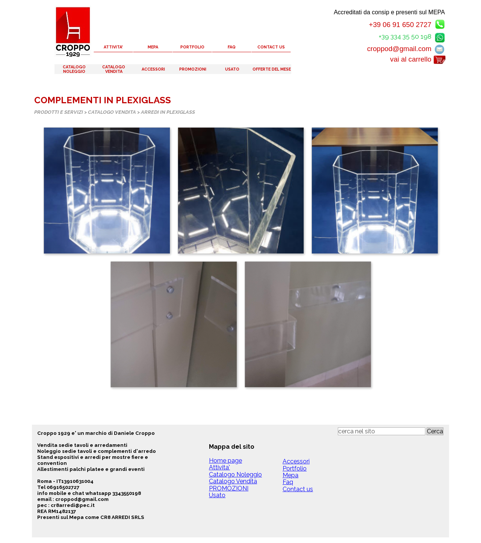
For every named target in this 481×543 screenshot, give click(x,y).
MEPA (153, 47)
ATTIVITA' (113, 47)
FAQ (232, 47)
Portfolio (295, 468)
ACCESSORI (153, 69)
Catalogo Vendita (233, 481)
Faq (288, 482)
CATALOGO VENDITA (113, 69)
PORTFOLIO (192, 47)
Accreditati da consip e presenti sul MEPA (389, 12)
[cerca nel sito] (381, 431)
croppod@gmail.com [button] (399, 49)
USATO (232, 69)
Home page (225, 460)
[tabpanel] (106, 475)
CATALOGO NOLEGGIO (74, 69)
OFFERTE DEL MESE (272, 69)
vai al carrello (410, 59)
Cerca (435, 431)
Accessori (296, 461)
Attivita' (219, 467)
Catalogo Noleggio (235, 474)
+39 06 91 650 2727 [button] (400, 25)
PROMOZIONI (192, 69)
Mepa (290, 475)
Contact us (298, 489)
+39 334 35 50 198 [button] (405, 36)
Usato (217, 495)
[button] (440, 36)
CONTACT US (271, 47)
